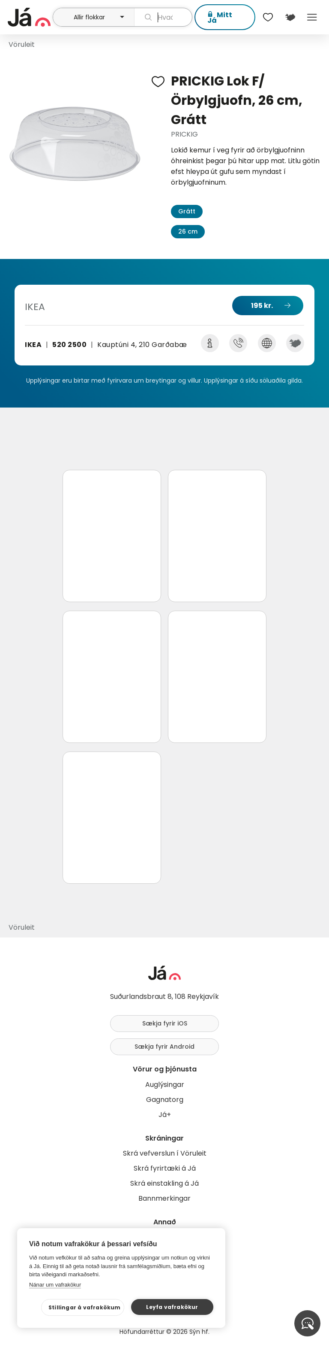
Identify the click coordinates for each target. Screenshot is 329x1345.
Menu (312, 17)
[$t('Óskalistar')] (268, 17)
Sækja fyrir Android (164, 1046)
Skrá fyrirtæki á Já (165, 1168)
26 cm (187, 231)
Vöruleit (22, 44)
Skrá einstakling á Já (164, 1183)
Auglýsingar (164, 1084)
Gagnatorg (164, 1100)
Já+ (165, 1115)
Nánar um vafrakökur (55, 1284)
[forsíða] (29, 17)
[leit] (163, 17)
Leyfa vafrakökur (172, 1307)
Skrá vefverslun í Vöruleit (164, 1153)
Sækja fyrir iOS (164, 1023)
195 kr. (262, 305)
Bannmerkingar (164, 1198)
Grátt (186, 211)
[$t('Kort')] (290, 17)
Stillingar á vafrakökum (84, 1307)
